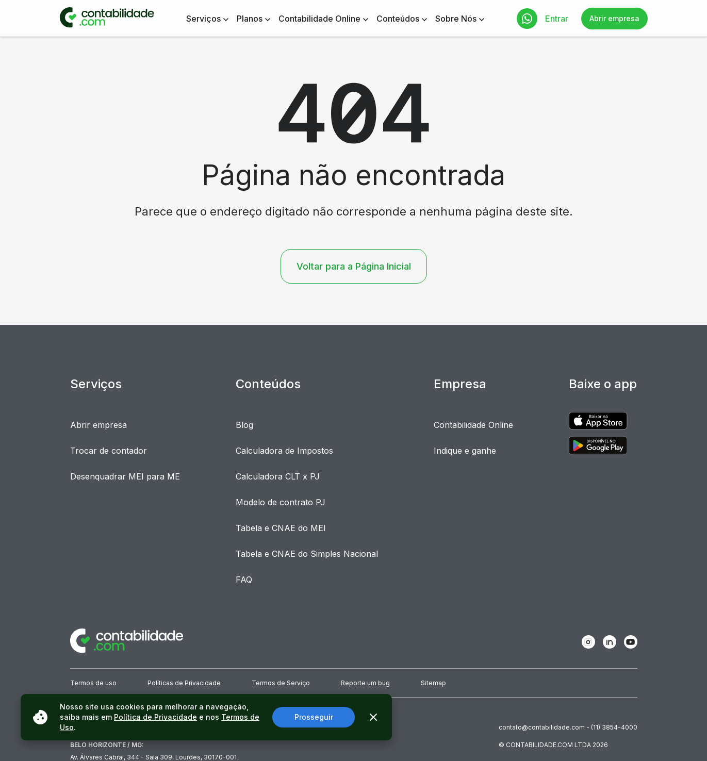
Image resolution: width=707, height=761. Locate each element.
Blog (244, 425)
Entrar (556, 18)
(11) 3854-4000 (614, 727)
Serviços (203, 18)
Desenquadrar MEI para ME (125, 476)
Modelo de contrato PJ (280, 502)
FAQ (244, 579)
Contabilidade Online (319, 18)
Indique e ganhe (465, 450)
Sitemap (433, 683)
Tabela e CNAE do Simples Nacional (307, 554)
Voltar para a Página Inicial (354, 266)
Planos (249, 18)
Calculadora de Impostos (284, 450)
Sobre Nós (455, 18)
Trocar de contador (108, 450)
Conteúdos (397, 18)
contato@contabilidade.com (542, 727)
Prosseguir (313, 717)
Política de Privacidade (155, 717)
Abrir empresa (614, 18)
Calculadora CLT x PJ (278, 476)
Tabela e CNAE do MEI (281, 528)
